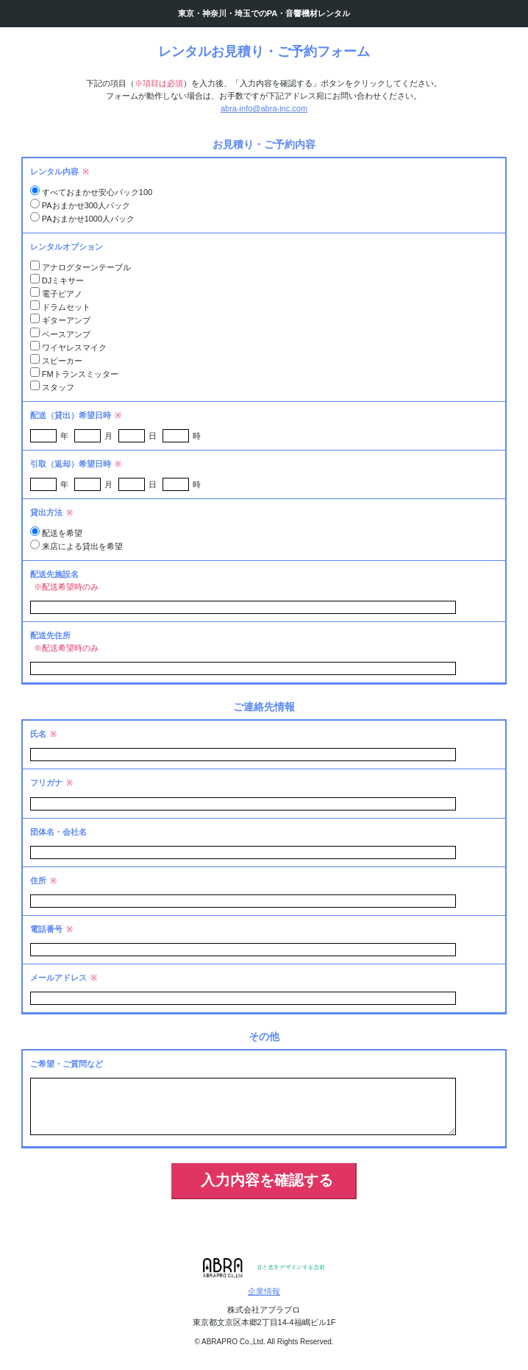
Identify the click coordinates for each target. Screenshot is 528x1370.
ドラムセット (66, 307)
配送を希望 (62, 533)
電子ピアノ (62, 293)
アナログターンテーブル (86, 267)
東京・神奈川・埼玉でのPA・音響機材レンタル (264, 13)
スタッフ (58, 387)
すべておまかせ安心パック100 (97, 192)
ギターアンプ (66, 320)
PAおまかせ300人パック (86, 205)
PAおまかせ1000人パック (88, 218)
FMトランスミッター (80, 374)
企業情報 (264, 1291)
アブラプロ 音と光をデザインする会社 (264, 1268)
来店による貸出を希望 (82, 546)
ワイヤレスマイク (74, 347)
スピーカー (62, 360)
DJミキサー (63, 280)
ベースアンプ (66, 334)
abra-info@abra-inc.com (264, 108)
